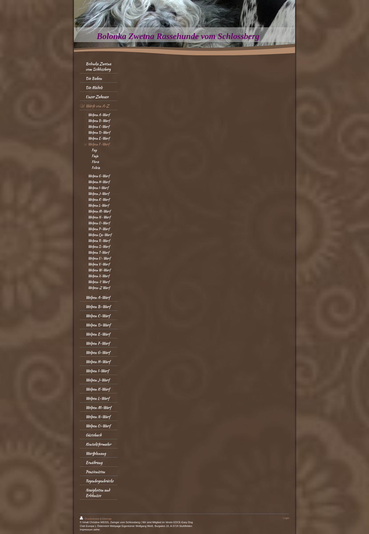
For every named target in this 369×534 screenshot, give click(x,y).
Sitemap (106, 518)
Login (286, 518)
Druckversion (90, 518)
